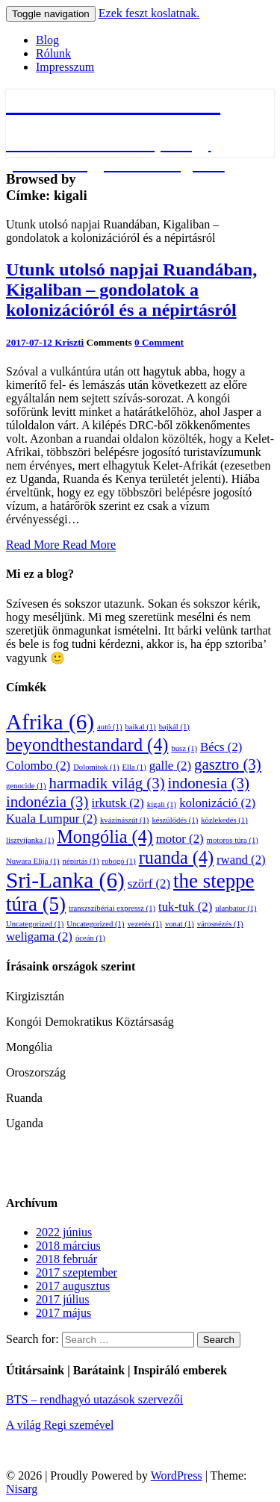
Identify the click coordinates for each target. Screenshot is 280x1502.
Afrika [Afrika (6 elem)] (50, 722)
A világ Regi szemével (59, 1424)
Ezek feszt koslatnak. (149, 13)
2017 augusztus (73, 1286)
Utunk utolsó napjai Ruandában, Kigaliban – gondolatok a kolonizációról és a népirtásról (131, 290)
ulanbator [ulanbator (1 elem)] (235, 908)
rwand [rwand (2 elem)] (241, 860)
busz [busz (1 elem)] (184, 748)
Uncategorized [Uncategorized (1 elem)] (34, 924)
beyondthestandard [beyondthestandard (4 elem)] (87, 745)
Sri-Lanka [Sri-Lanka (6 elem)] (65, 880)
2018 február (66, 1259)
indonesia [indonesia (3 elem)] (208, 783)
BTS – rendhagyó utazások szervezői (94, 1399)
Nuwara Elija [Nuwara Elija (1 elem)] (33, 861)
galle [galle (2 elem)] (170, 765)
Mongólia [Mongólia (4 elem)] (105, 836)
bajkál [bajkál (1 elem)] (174, 727)
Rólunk (53, 53)
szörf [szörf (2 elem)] (149, 883)
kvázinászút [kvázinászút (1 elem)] (124, 820)
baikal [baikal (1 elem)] (140, 727)
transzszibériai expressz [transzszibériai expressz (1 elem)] (112, 908)
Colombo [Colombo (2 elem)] (38, 765)
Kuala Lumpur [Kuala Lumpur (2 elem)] (51, 818)
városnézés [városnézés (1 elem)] (220, 924)
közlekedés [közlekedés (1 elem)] (224, 820)
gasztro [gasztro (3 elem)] (227, 764)
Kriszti (69, 342)
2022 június (64, 1232)
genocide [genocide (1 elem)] (26, 786)
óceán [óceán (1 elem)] (90, 938)
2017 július (63, 1299)
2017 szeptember (76, 1272)
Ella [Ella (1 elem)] (134, 767)
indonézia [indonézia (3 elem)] (47, 802)
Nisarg (21, 1489)
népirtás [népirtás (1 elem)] (81, 861)
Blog (47, 40)
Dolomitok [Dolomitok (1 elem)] (96, 767)
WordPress (176, 1475)
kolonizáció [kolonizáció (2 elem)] (217, 803)
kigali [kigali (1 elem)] (161, 804)
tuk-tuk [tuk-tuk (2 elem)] (185, 907)
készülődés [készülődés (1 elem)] (175, 820)
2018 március (68, 1245)
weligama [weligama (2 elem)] (39, 936)
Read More (61, 544)
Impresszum (65, 66)
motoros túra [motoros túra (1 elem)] (232, 840)
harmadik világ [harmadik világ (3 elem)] (107, 783)
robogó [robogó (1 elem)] (118, 861)
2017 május (63, 1312)
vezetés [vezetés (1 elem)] (144, 924)
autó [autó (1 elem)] (109, 727)
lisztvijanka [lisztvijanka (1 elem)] (30, 840)
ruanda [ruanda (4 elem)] (176, 857)
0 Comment (159, 342)
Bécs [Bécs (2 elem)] (221, 747)
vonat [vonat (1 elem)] (179, 924)
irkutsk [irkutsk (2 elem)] (117, 803)
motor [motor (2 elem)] (180, 839)
